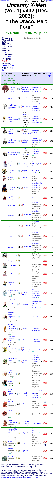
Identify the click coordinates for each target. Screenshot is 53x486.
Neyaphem (35, 132)
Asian (34, 348)
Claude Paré (12, 265)
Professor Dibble (11, 283)
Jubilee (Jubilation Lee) (13, 348)
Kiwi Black (11, 205)
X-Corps (35, 172)
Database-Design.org (26, 477)
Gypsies (10, 448)
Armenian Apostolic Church (26, 423)
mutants (10, 456)
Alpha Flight (36, 116)
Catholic (25, 129)
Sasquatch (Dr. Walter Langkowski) (12, 326)
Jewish (24, 329)
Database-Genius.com (9, 477)
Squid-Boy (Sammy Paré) (12, 198)
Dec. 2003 (6, 57)
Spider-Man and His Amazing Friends (37, 295)
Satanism (26, 98)
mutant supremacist (26, 162)
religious (25, 304)
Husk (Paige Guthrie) (12, 171)
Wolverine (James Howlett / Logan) (13, 119)
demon (25, 177)
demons (10, 177)
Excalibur (35, 91)
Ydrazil (10, 247)
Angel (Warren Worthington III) (12, 107)
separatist (26, 154)
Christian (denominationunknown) (27, 89)
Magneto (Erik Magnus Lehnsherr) (11, 392)
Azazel (10, 98)
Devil (24, 404)
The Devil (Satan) (11, 402)
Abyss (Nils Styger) (11, 188)
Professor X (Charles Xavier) (11, 302)
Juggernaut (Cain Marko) (13, 89)
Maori (25, 205)
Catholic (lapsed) (25, 141)
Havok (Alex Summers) (12, 141)
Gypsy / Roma (25, 451)
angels (10, 441)
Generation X (36, 170)
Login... (37, 477)
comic (4, 53)
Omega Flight (36, 330)
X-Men (10, 256)
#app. (50, 74)
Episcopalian (26, 106)
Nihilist (25, 187)
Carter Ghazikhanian (12, 421)
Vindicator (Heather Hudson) (11, 338)
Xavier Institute (37, 198)
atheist (25, 118)
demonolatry (27, 214)
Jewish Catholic (25, 293)
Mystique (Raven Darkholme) (12, 164)
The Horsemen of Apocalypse (37, 185)
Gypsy (25, 133)
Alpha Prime (36, 342)
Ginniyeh (11, 215)
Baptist (24, 171)
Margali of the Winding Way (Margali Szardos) (12, 432)
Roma (29, 133)
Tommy (10, 381)
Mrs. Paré (11, 274)
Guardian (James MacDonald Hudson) (11, 315)
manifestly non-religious (27, 166)
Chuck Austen (8, 66)
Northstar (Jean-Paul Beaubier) (13, 153)
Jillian (10, 236)
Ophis (10, 226)
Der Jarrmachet (37, 429)
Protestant (26, 114)
